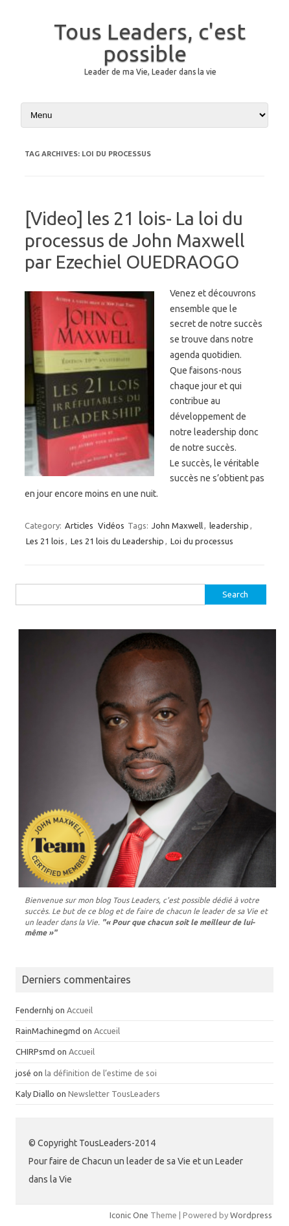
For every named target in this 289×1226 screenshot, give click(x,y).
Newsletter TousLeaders (114, 1093)
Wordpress (251, 1215)
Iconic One (129, 1215)
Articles (79, 525)
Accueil (80, 1010)
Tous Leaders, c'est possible (150, 42)
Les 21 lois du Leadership (117, 541)
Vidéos (111, 525)
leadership (229, 525)
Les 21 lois (45, 541)
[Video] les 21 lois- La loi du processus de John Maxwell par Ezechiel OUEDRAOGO (135, 240)
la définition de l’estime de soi (101, 1072)
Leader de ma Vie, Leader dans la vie (150, 71)
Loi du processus (201, 541)
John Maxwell (177, 525)
